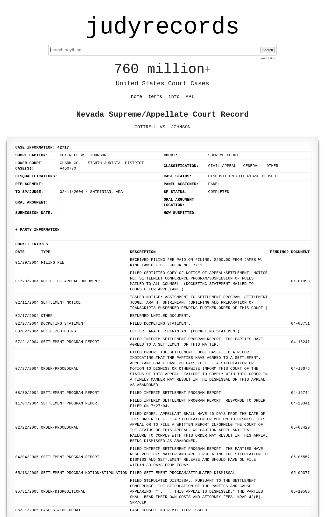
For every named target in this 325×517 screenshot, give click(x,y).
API (190, 96)
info (174, 96)
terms (155, 96)
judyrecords (162, 27)
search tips (268, 58)
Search (267, 50)
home (136, 96)
